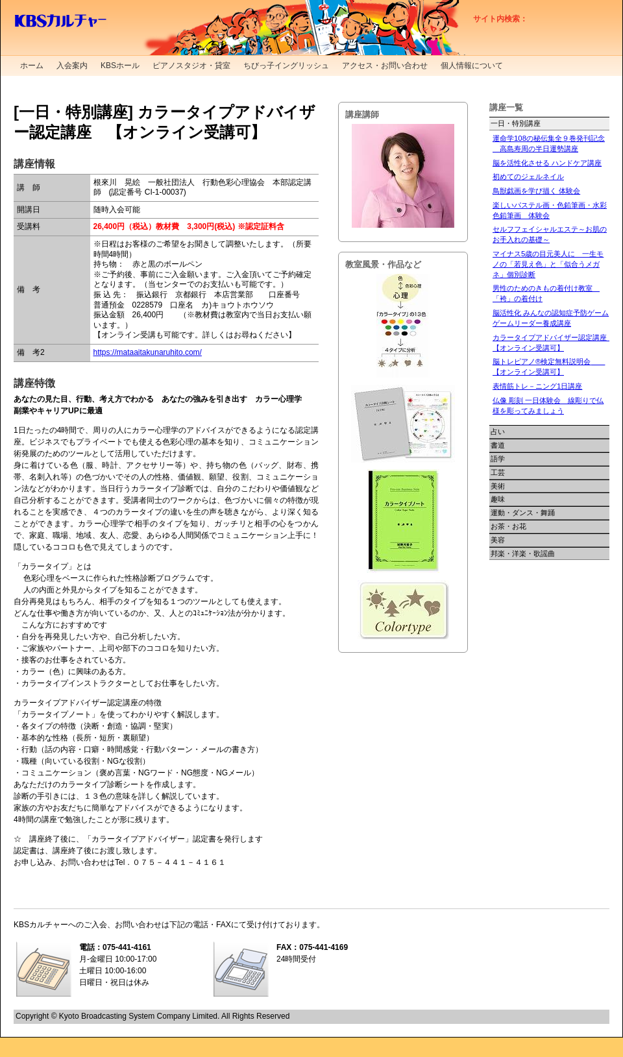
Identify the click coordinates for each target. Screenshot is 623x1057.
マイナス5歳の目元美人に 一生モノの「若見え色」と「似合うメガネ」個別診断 (548, 264)
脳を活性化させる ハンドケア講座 (547, 163)
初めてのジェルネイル (528, 176)
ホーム (31, 65)
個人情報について (472, 65)
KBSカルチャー (61, 21)
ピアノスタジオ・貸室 (191, 65)
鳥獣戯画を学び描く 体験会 (536, 191)
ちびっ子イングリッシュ (286, 65)
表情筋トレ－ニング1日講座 (537, 386)
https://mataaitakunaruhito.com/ (147, 352)
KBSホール (120, 65)
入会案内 (72, 65)
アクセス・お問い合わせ (385, 65)
